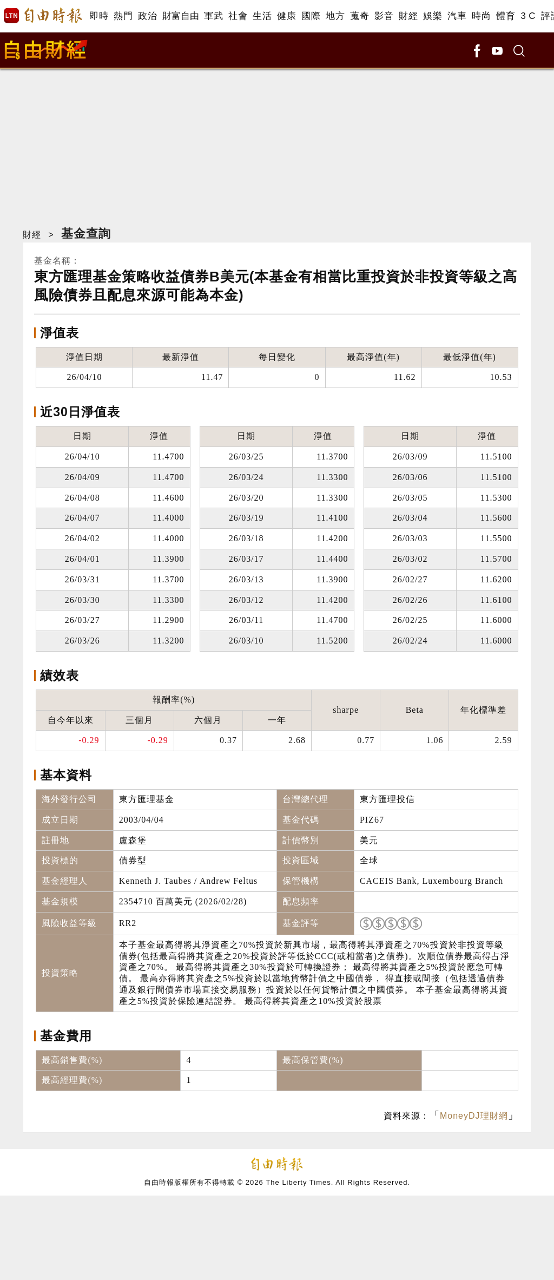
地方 (335, 16)
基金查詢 (86, 233)
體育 (505, 16)
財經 (408, 16)
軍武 (213, 16)
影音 (383, 16)
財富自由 (180, 16)
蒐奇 (359, 16)
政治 (147, 16)
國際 (310, 16)
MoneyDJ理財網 (474, 1115)
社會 (237, 16)
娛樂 (432, 16)
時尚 (481, 16)
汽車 (456, 16)
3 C (528, 16)
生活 (262, 16)
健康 (286, 16)
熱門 (123, 16)
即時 (98, 16)
